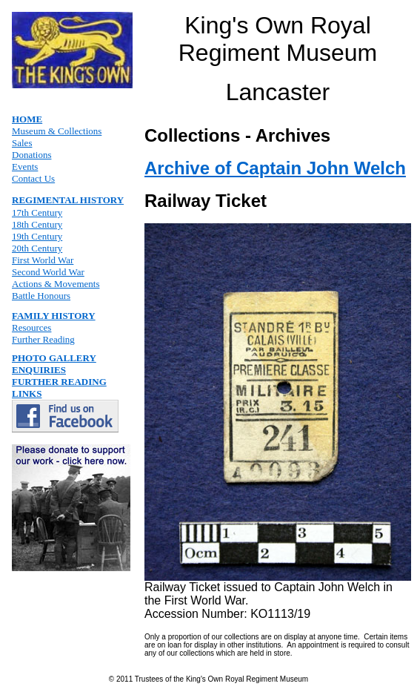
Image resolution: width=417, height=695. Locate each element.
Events (25, 166)
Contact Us (33, 178)
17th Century (37, 212)
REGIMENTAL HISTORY (68, 199)
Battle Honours (41, 295)
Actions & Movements (55, 283)
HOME (27, 119)
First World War (42, 260)
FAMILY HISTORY (54, 315)
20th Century (37, 248)
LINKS (26, 393)
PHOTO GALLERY (54, 357)
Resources (31, 327)
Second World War (48, 271)
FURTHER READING (59, 381)
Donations (31, 154)
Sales (22, 142)
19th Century (37, 236)
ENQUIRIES (39, 369)
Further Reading (43, 339)
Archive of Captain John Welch (275, 168)
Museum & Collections (56, 130)
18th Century (37, 224)
